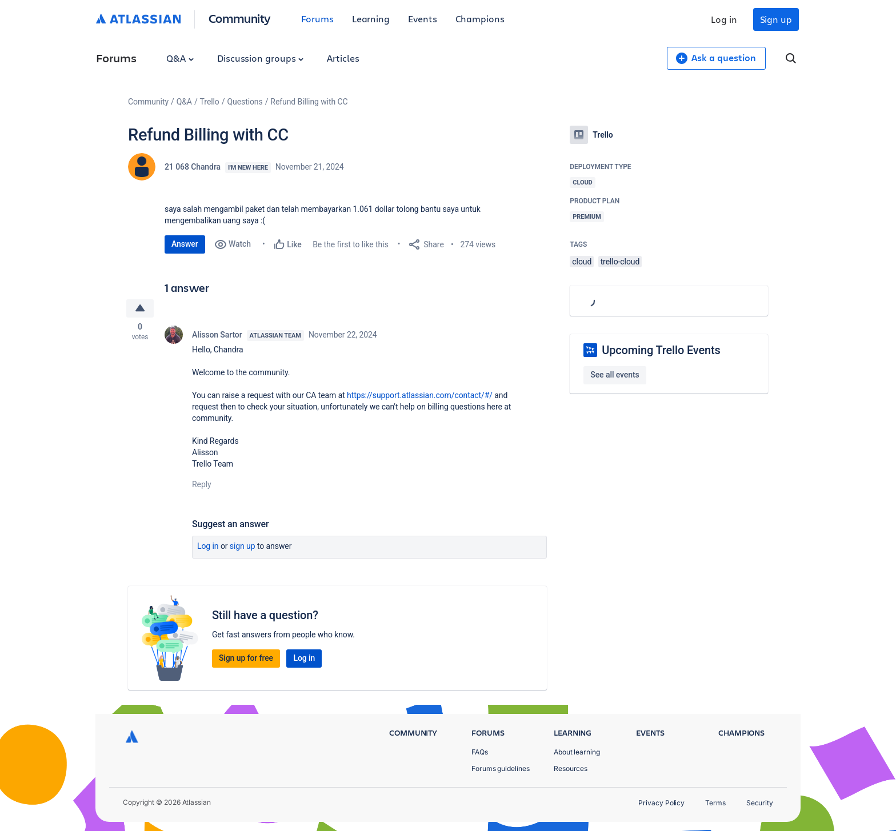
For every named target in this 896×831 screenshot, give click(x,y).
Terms (715, 802)
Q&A (180, 58)
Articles (343, 58)
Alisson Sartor (217, 335)
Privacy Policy (661, 802)
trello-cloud (620, 261)
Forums (317, 19)
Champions (480, 19)
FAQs (479, 752)
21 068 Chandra (193, 166)
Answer (184, 243)
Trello (209, 101)
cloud (581, 261)
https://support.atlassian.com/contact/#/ (420, 396)
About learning (577, 752)
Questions (244, 101)
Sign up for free (246, 659)
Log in (724, 19)
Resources (570, 768)
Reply (201, 485)
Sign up (776, 19)
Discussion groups (260, 58)
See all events (614, 374)
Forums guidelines (500, 768)
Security (759, 802)
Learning (371, 19)
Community (240, 18)
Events (422, 19)
